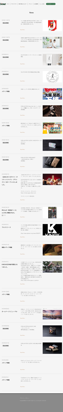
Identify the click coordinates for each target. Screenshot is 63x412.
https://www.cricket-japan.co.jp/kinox (30, 280)
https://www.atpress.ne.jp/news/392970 (30, 233)
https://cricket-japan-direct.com (28, 192)
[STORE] (51, 4)
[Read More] (22, 30)
